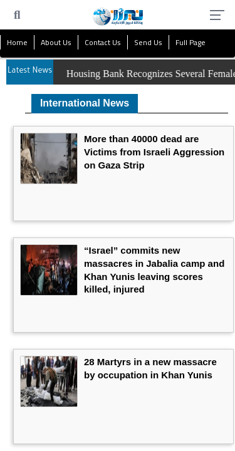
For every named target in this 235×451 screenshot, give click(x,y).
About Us (56, 42)
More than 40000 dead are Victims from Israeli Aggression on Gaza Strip (154, 151)
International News (84, 103)
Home (17, 42)
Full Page (190, 42)
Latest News (30, 71)
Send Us (148, 42)
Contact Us (103, 42)
